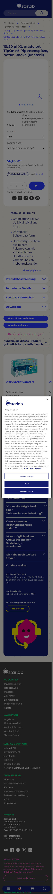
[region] (26, 447)
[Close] (47, 399)
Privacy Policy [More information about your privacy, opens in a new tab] (29, 468)
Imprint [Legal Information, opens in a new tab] (38, 468)
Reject (26, 484)
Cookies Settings (26, 476)
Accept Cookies (26, 491)
